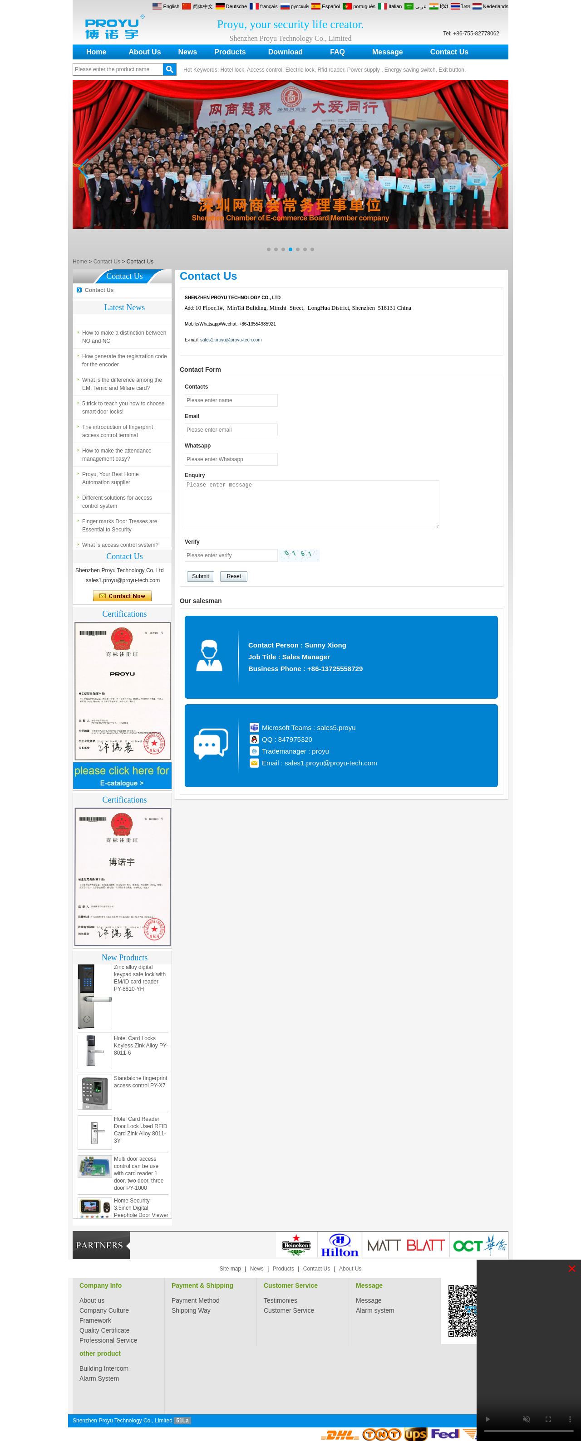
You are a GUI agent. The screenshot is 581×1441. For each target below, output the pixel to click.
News (187, 52)
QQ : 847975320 (287, 739)
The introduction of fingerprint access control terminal (117, 433)
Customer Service (291, 1285)
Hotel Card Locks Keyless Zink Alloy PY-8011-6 (141, 1047)
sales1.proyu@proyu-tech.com (231, 339)
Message (387, 52)
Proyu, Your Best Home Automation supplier (110, 480)
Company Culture (104, 1310)
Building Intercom (103, 1368)
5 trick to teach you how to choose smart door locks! (123, 409)
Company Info (100, 1285)
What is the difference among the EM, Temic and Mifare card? (122, 386)
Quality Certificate (104, 1330)
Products (230, 52)
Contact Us (449, 52)
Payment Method (196, 1300)
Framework (95, 1320)
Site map (230, 1269)
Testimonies (280, 1300)
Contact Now (122, 596)
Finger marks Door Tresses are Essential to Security (119, 527)
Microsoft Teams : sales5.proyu (308, 727)
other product (100, 1353)
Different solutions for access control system (117, 504)
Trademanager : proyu (295, 751)
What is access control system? (120, 311)
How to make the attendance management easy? (117, 456)
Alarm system (375, 1310)
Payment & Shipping (202, 1285)
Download (285, 52)
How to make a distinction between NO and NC (124, 338)
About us (91, 1300)
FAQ (337, 52)
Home (96, 52)
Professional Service (108, 1340)
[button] (269, 249)
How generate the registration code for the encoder (124, 362)
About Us (144, 52)
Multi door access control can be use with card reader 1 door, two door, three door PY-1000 (138, 1175)
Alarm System (99, 1378)
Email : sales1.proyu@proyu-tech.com (319, 763)
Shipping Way (191, 1310)
